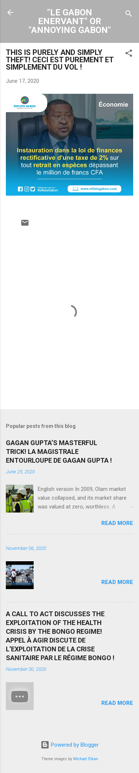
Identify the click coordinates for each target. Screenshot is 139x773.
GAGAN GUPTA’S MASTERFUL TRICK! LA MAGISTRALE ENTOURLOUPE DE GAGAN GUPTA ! (59, 451)
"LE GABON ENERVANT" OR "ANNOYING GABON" (70, 21)
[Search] (128, 15)
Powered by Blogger (70, 744)
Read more (117, 523)
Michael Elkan (85, 759)
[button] (128, 54)
